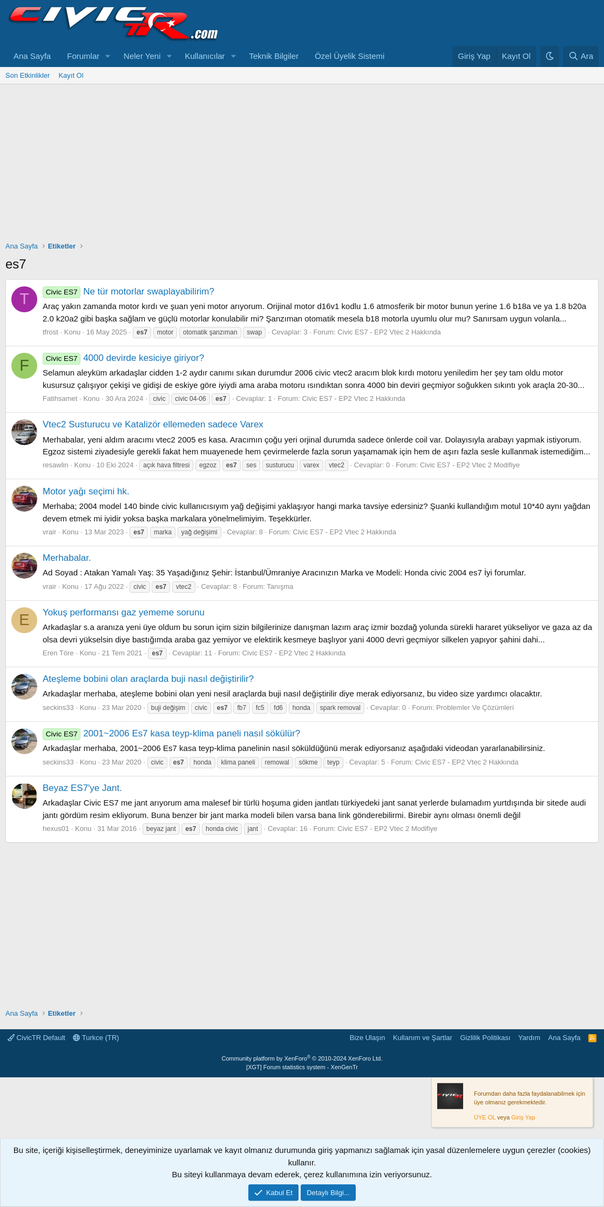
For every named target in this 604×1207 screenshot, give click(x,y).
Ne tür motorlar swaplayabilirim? (128, 291)
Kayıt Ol (70, 75)
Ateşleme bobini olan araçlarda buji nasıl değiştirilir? (148, 679)
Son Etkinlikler (27, 75)
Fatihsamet (60, 398)
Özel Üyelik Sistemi (349, 56)
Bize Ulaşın (367, 1038)
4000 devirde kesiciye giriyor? (123, 358)
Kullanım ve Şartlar (422, 1038)
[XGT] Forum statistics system (302, 1067)
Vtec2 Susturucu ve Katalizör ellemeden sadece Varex (153, 424)
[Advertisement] (302, 165)
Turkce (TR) (96, 1038)
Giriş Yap (523, 1117)
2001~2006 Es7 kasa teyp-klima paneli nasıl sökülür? (171, 733)
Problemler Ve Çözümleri (475, 707)
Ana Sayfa (32, 56)
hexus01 (56, 828)
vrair (49, 532)
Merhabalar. (67, 558)
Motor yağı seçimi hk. (86, 491)
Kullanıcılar (205, 56)
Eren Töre (58, 653)
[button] (108, 56)
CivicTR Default (36, 1038)
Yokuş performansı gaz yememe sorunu (124, 612)
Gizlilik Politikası (485, 1038)
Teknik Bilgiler (273, 56)
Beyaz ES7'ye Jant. (82, 788)
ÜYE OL (485, 1117)
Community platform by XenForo (302, 1058)
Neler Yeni (142, 56)
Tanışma (280, 586)
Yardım (529, 1038)
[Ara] (581, 56)
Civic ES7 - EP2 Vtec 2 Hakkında (388, 332)
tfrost (50, 332)
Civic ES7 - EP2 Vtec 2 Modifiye (470, 465)
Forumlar (83, 56)
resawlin (56, 465)
